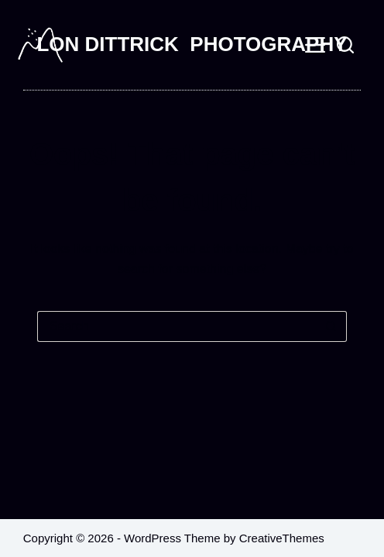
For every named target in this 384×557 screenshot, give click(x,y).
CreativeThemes (281, 538)
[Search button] (331, 326)
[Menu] (315, 45)
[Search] (345, 44)
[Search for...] (176, 326)
